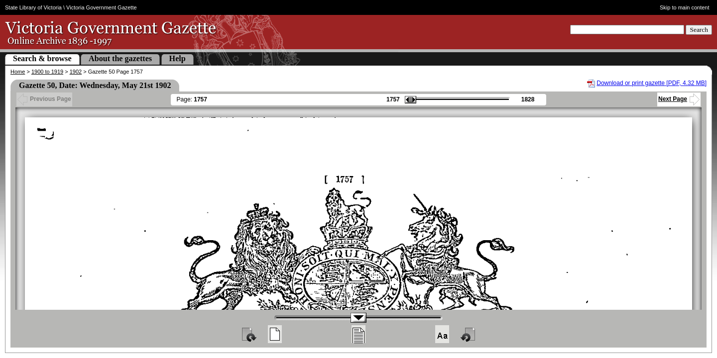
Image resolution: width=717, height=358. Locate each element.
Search (699, 29)
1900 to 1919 (47, 72)
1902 (76, 72)
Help (177, 58)
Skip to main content (685, 7)
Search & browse (42, 58)
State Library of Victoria (33, 7)
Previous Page (44, 98)
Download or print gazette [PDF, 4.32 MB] (652, 83)
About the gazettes (120, 58)
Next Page (679, 98)
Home (17, 72)
